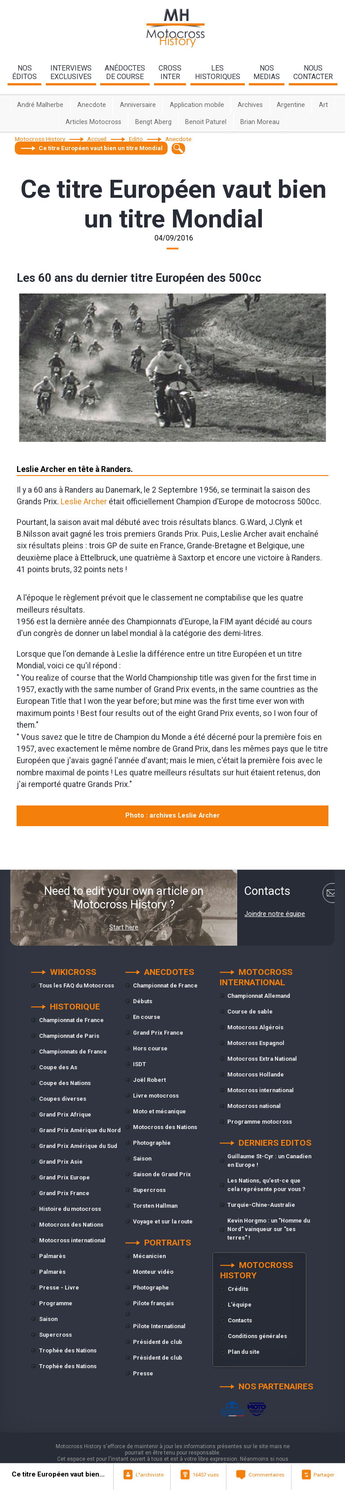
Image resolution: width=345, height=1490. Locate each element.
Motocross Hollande (255, 1074)
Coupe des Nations (65, 1083)
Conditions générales (257, 1336)
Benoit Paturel (205, 122)
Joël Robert (149, 1079)
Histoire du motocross (70, 1208)
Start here (123, 927)
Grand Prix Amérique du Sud (78, 1146)
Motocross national (254, 1106)
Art (323, 105)
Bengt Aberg (153, 122)
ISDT (139, 1064)
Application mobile (197, 105)
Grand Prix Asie (61, 1161)
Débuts (142, 1001)
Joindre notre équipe (274, 914)
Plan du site (244, 1351)
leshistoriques (217, 72)
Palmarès (52, 1256)
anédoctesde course (125, 72)
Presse (143, 1373)
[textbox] (179, 148)
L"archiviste (150, 1475)
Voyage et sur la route (163, 1221)
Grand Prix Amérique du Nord (80, 1130)
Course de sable (250, 1011)
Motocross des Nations (71, 1224)
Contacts (240, 1320)
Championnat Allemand (258, 995)
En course (146, 1017)
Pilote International (159, 1326)
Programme (55, 1303)
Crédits (238, 1288)
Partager (324, 1475)
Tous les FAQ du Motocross (76, 985)
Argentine (291, 105)
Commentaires (266, 1475)
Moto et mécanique (159, 1111)
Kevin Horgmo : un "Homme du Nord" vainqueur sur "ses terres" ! (268, 1229)
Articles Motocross (93, 122)
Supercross (55, 1334)
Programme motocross (259, 1121)
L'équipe (240, 1304)
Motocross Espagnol (255, 1043)
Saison (48, 1319)
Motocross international (72, 1240)
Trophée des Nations (68, 1350)
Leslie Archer (84, 501)
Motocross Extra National (262, 1058)
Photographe (151, 1287)
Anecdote (91, 105)
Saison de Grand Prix (162, 1174)
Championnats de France (73, 1051)
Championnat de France (71, 1020)
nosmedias (266, 72)
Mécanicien (149, 1256)
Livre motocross (156, 1095)
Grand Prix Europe (64, 1177)
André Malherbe (40, 105)
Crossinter (170, 72)
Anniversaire (138, 105)
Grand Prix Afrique (65, 1114)
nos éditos (24, 72)
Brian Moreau (259, 122)
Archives (250, 105)
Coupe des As (58, 1067)
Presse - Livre (59, 1287)
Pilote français (153, 1303)
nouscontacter (313, 72)
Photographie (152, 1142)
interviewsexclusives (71, 72)
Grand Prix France (64, 1193)
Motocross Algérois (255, 1027)
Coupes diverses (62, 1098)
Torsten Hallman (155, 1205)
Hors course (150, 1048)
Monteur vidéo (153, 1271)
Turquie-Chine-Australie (261, 1204)
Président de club (157, 1342)
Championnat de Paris (69, 1035)
